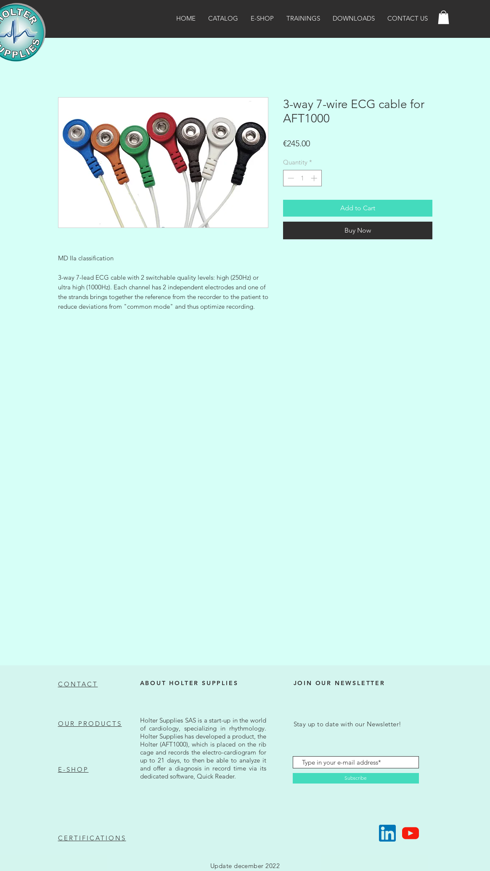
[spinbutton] (302, 178)
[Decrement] (290, 178)
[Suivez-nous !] (387, 833)
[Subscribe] (356, 778)
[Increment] (314, 178)
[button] (443, 17)
